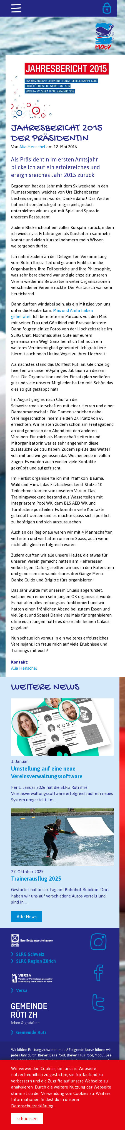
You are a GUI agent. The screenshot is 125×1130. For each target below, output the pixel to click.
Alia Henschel (24, 668)
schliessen (27, 1118)
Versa (22, 990)
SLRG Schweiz (30, 954)
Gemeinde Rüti (31, 1032)
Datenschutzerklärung (32, 1105)
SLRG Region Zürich (36, 961)
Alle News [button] (27, 916)
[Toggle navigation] (16, 8)
